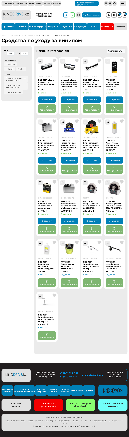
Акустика (21, 27)
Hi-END (93, 27)
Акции (16, 3)
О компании (7, 3)
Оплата (31, 3)
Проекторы (8, 27)
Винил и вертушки (37, 27)
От (9, 54)
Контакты (57, 3)
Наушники (67, 27)
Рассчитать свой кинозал (113, 405)
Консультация (47, 108)
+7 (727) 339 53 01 (43, 16)
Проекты (120, 27)
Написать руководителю (48, 405)
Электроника (53, 27)
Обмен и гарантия (53, 390)
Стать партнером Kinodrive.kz (80, 405)
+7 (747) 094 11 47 (43, 14)
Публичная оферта (7, 390)
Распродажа (107, 27)
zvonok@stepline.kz (92, 375)
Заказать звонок (92, 15)
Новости (23, 3)
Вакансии (48, 3)
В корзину (46, 99)
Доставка (38, 3)
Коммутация (80, 27)
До (23, 54)
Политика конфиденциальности (24, 390)
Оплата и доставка (65, 390)
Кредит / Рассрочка (41, 390)
